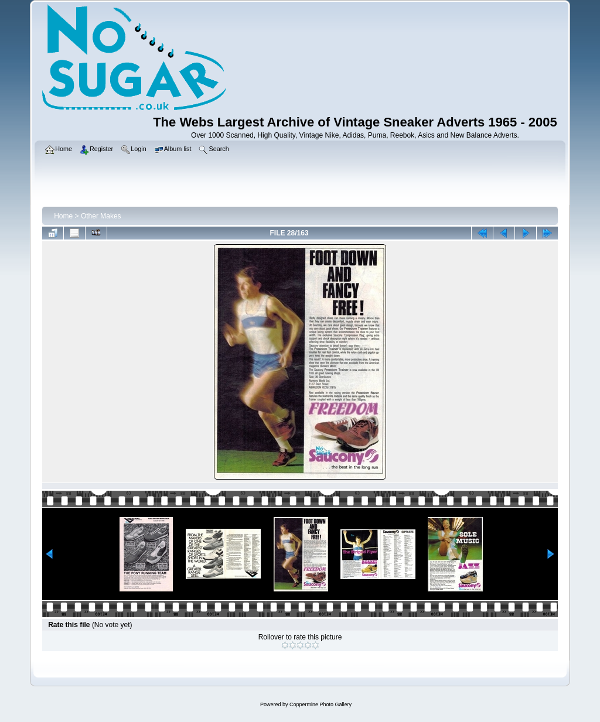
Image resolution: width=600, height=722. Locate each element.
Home (63, 216)
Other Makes (101, 216)
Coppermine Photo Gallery (320, 704)
